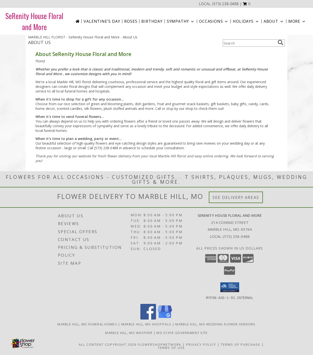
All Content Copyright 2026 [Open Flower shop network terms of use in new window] (107, 344)
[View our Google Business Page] (165, 318)
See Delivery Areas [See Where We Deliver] (235, 197)
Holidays (246, 21)
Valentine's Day (102, 21)
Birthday (151, 21)
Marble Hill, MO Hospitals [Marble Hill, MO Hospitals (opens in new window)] (146, 324)
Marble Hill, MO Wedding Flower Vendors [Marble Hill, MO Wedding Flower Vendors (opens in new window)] (215, 324)
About (274, 21)
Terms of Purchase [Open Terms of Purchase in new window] (240, 344)
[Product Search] (249, 43)
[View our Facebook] (148, 318)
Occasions (214, 21)
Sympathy (181, 21)
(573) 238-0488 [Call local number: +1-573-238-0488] (225, 3)
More (297, 21)
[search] (280, 43)
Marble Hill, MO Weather (128, 332)
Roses (130, 21)
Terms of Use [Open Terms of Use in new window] (171, 347)
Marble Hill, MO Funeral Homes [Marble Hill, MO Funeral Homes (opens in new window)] (87, 324)
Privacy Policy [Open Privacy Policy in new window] (201, 344)
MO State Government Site (182, 332)
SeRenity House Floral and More (34, 21)
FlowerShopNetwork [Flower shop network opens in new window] (159, 344)
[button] (246, 3)
